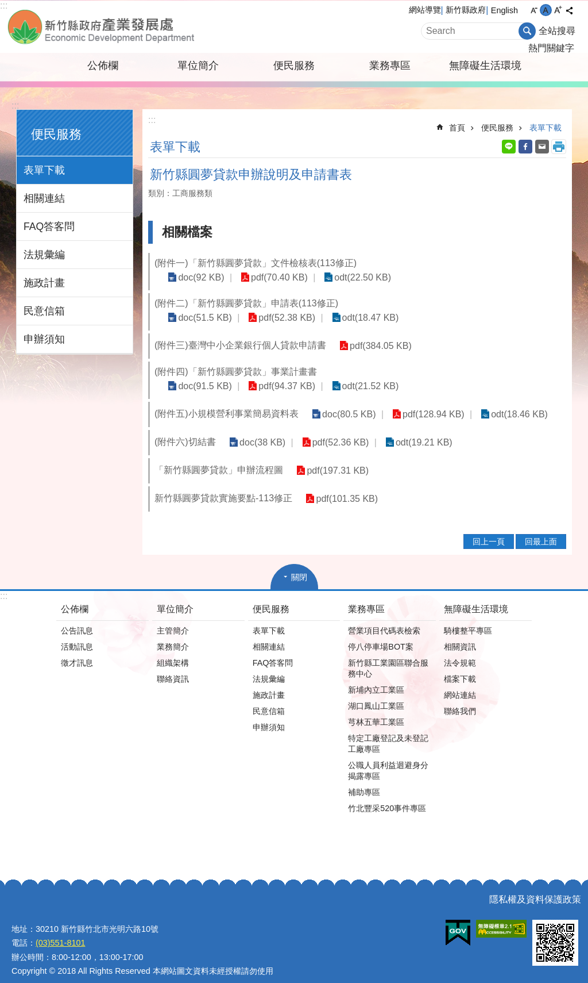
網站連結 (460, 683)
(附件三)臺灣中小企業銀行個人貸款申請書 (240, 345)
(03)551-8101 (60, 930)
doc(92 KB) (199, 277)
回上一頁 (489, 529)
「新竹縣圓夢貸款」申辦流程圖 (218, 458)
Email (542, 146)
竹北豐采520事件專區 (387, 796)
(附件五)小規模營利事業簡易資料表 (226, 401)
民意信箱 (44, 311)
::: (3, 5)
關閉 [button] (299, 565)
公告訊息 (77, 618)
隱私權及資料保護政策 (535, 887)
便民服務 (294, 65)
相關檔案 (187, 232)
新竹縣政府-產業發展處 (136, 27)
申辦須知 (44, 339)
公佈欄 (102, 65)
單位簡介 (198, 65)
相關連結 (44, 198)
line (509, 146)
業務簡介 (173, 634)
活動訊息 (77, 634)
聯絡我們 (460, 699)
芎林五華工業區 (376, 710)
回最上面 (541, 529)
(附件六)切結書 (185, 430)
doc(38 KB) (261, 430)
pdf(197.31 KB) (336, 458)
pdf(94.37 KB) (443, 374)
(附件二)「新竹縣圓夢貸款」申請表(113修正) (246, 303)
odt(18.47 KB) (360, 317)
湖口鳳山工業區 (376, 693)
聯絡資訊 (173, 666)
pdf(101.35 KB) (345, 487)
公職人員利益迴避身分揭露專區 (388, 758)
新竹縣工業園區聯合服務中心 (388, 656)
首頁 (457, 127)
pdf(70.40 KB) (273, 277)
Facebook (525, 146)
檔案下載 (460, 666)
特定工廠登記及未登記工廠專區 (388, 731)
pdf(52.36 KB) (334, 430)
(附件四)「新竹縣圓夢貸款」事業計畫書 (235, 373)
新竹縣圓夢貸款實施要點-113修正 (223, 486)
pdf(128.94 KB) (428, 402)
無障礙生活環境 (485, 65)
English (504, 10)
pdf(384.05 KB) (379, 346)
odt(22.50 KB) (352, 277)
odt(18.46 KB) (509, 402)
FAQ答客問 (49, 226)
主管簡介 (173, 618)
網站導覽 (425, 9)
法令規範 (460, 650)
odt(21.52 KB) (522, 374)
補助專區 (364, 780)
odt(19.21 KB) (414, 430)
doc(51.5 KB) (203, 317)
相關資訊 (460, 634)
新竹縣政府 (466, 9)
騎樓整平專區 (468, 618)
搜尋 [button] (527, 31)
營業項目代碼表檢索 (384, 618)
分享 (569, 10)
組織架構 (173, 650)
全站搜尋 (557, 31)
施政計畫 (44, 283)
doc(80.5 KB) (347, 402)
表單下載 (44, 170)
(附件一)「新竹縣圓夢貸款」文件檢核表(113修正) (255, 263)
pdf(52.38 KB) (281, 317)
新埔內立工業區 (376, 677)
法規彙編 (44, 254)
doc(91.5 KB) (365, 374)
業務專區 (390, 65)
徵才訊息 (77, 650)
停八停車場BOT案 (380, 634)
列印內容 (558, 146)
